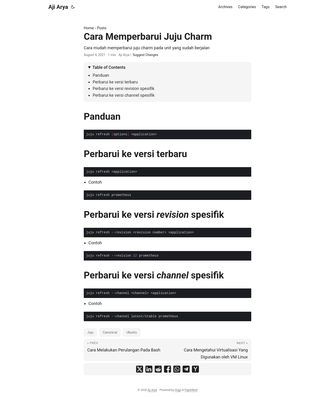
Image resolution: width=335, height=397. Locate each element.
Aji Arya (58, 7)
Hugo (178, 390)
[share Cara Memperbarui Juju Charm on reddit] (158, 369)
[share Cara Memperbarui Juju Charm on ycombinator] (195, 369)
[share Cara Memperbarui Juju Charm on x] (139, 369)
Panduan (101, 75)
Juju (90, 332)
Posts (102, 28)
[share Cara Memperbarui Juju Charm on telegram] (186, 369)
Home (89, 28)
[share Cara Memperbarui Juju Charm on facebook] (167, 369)
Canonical (110, 332)
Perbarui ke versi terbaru (115, 81)
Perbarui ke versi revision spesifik (123, 88)
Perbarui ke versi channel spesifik (123, 95)
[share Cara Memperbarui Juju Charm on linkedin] (148, 369)
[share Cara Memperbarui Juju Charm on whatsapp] (176, 369)
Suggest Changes (145, 55)
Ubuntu (131, 332)
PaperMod (190, 390)
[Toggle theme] (73, 7)
